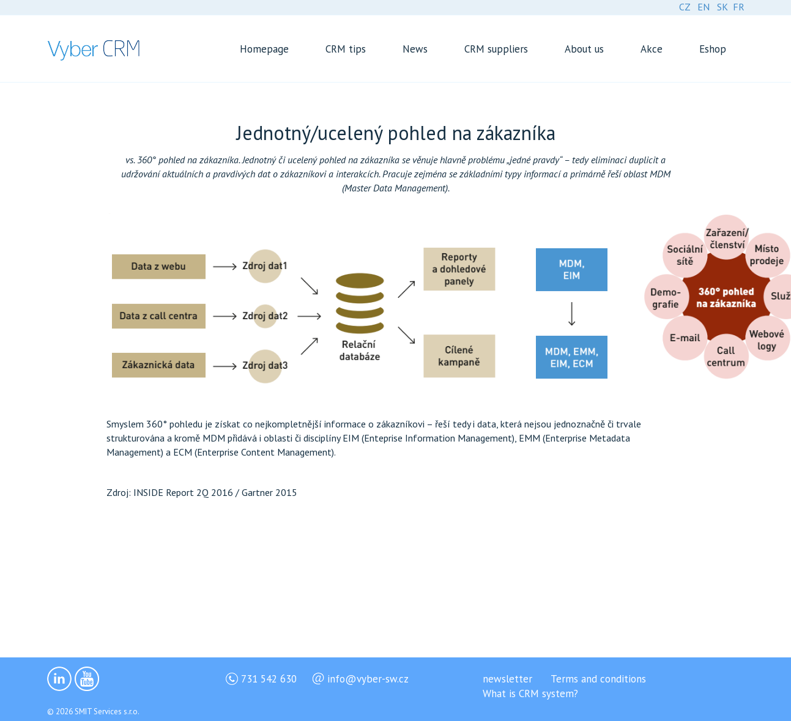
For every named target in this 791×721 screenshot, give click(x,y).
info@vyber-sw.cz (368, 679)
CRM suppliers (496, 49)
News (415, 49)
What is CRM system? (530, 693)
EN (703, 7)
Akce (652, 49)
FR (739, 7)
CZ (684, 7)
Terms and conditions (598, 679)
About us (584, 49)
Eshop (712, 49)
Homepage (264, 49)
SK (722, 7)
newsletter (507, 679)
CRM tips (345, 49)
